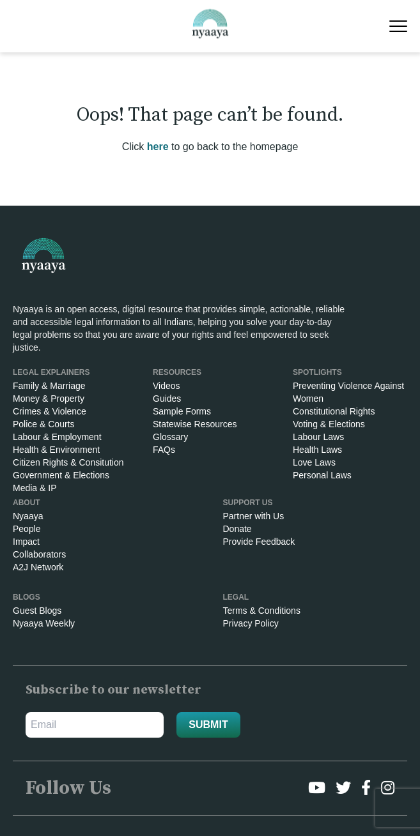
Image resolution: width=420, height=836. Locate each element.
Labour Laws (318, 437)
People (27, 529)
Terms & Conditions (261, 610)
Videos (166, 386)
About (26, 502)
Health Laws (317, 450)
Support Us (248, 502)
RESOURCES (177, 372)
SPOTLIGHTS (317, 372)
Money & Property (48, 398)
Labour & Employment (57, 437)
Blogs (26, 597)
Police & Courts (43, 424)
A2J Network (38, 567)
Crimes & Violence (49, 411)
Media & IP (34, 488)
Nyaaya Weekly (44, 623)
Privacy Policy (251, 623)
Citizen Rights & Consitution (68, 462)
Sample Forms (182, 411)
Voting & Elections (329, 424)
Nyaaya (28, 516)
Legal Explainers (51, 372)
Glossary (170, 437)
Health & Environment (56, 450)
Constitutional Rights (334, 411)
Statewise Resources (195, 424)
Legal (236, 597)
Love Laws (314, 462)
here (158, 146)
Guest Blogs (37, 610)
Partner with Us (253, 516)
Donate (237, 529)
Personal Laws (322, 475)
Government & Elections (61, 475)
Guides (167, 398)
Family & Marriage (49, 386)
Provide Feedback (259, 541)
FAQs (164, 450)
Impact (26, 541)
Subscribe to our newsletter (113, 690)
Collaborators (39, 554)
